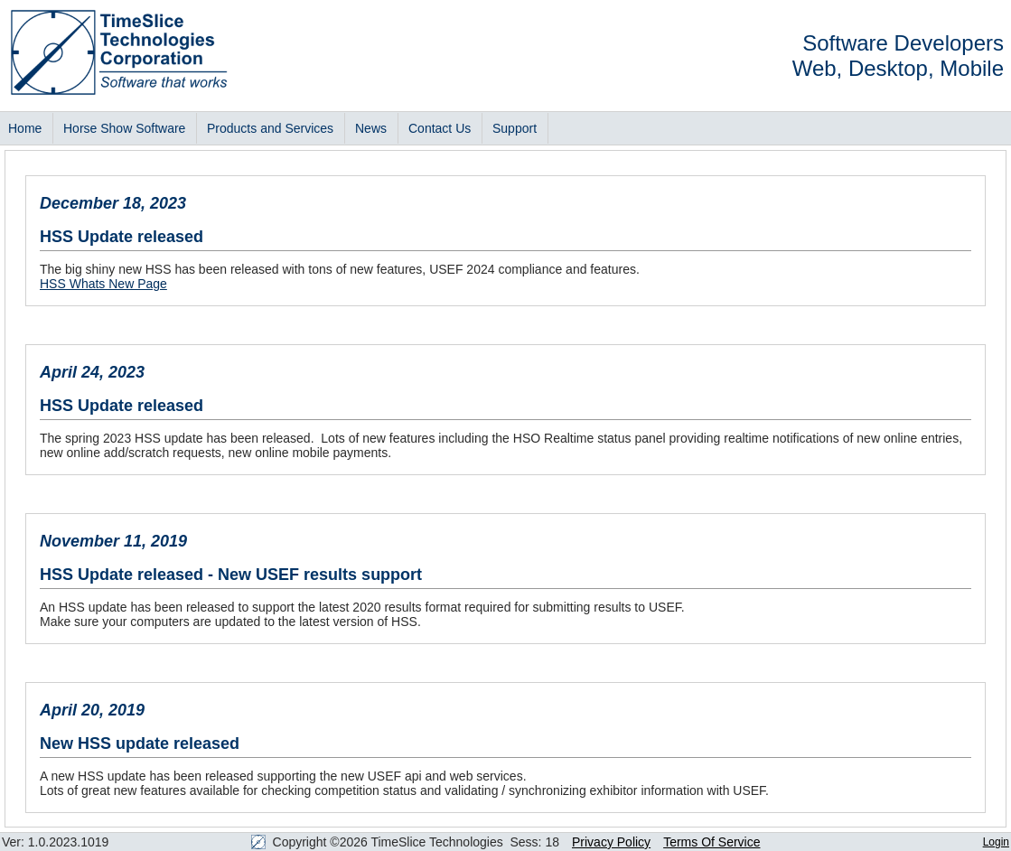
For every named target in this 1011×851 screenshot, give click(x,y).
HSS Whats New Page (103, 283)
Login (996, 842)
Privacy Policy (611, 842)
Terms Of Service (711, 842)
